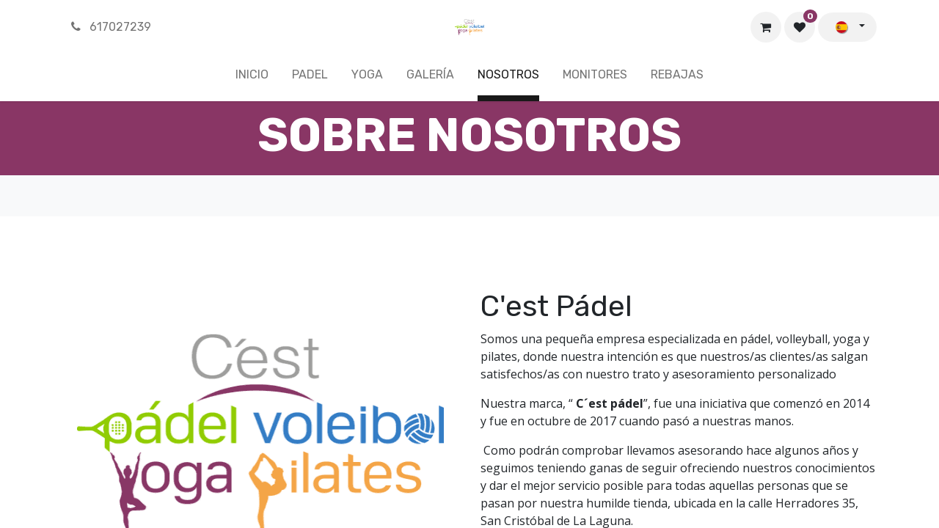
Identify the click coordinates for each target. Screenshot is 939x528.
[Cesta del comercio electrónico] (765, 27)
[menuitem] (251, 77)
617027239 (109, 27)
